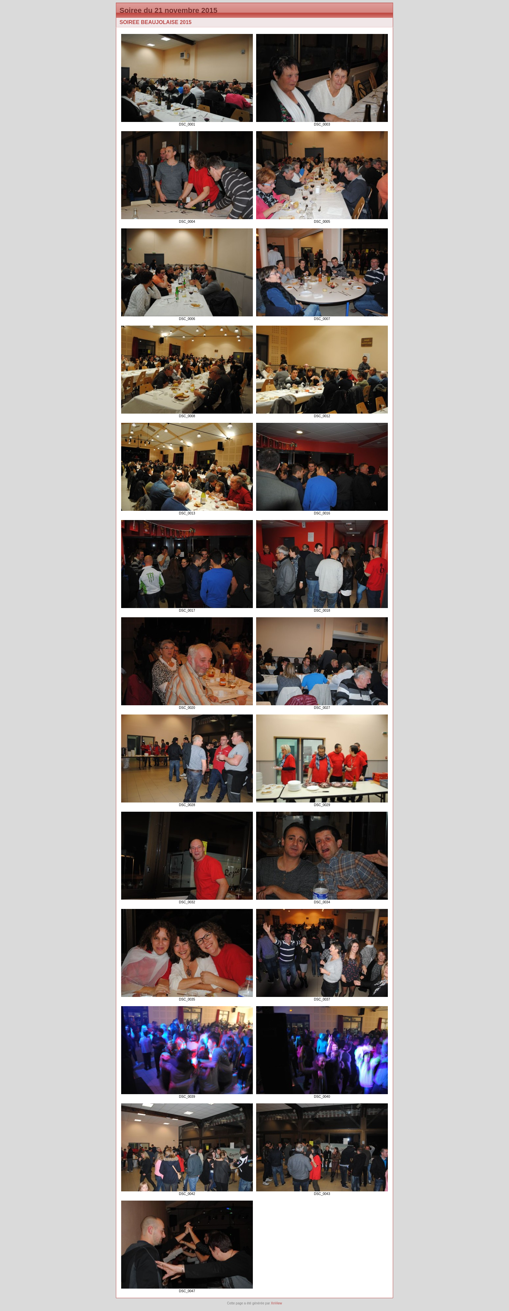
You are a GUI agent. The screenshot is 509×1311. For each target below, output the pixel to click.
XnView (276, 1303)
